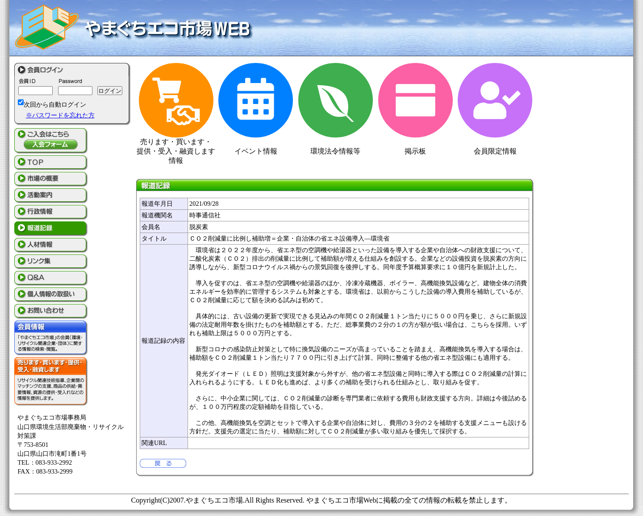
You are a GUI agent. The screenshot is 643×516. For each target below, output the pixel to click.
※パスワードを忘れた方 (60, 115)
